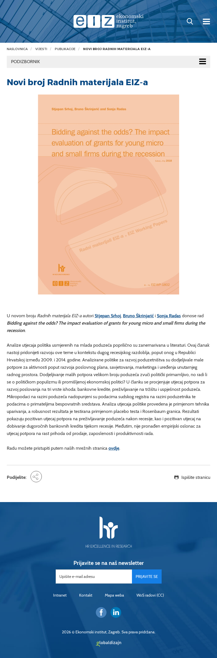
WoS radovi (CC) (150, 595)
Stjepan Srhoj (108, 315)
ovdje (113, 448)
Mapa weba (114, 595)
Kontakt (85, 595)
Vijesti (41, 49)
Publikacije (65, 49)
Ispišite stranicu (195, 477)
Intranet (60, 595)
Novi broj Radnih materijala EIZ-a (117, 49)
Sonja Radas (169, 315)
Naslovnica (17, 49)
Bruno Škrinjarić (138, 315)
